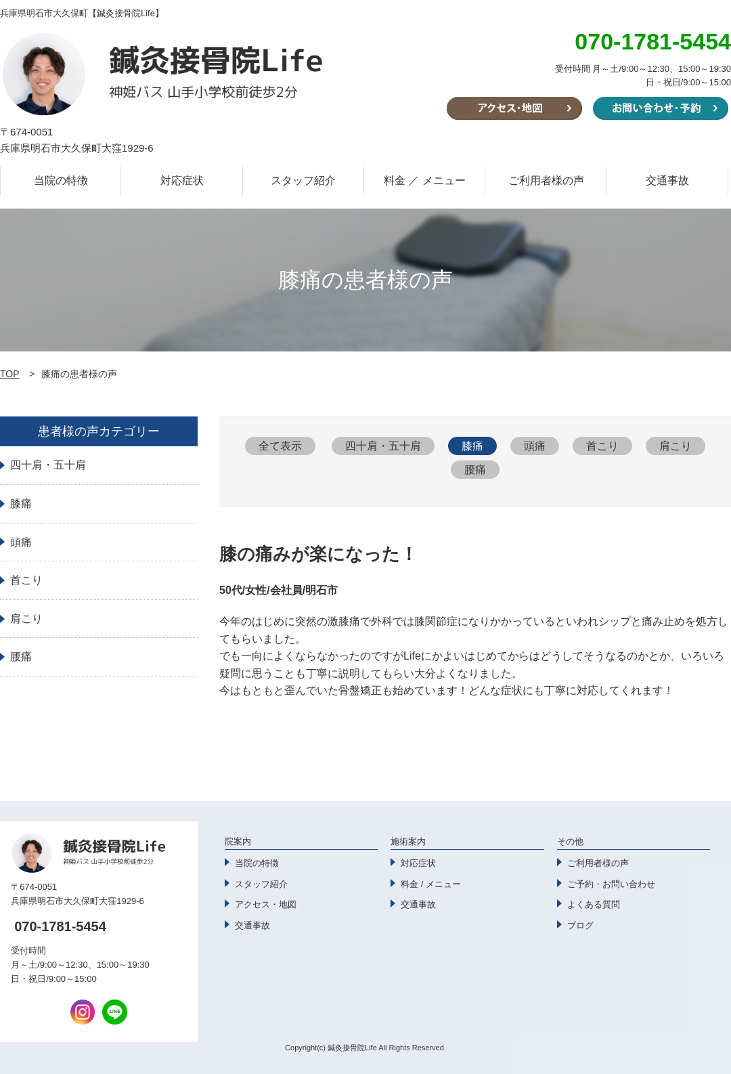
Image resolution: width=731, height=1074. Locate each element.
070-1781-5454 (60, 926)
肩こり (675, 446)
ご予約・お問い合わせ (611, 884)
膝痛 (472, 446)
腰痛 (475, 469)
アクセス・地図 (265, 904)
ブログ (580, 925)
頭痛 (535, 446)
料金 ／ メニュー (425, 180)
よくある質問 (593, 904)
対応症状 (182, 180)
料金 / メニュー (431, 884)
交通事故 (667, 180)
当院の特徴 (61, 180)
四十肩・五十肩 (383, 446)
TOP (10, 373)
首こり (602, 446)
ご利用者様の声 (546, 180)
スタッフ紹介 (303, 180)
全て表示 (280, 446)
